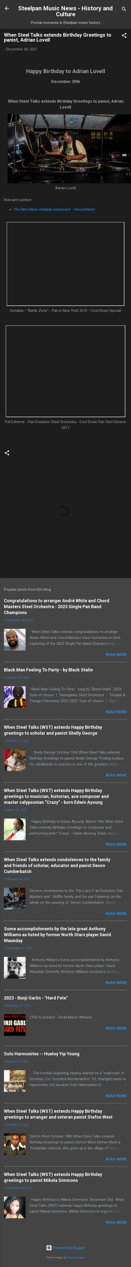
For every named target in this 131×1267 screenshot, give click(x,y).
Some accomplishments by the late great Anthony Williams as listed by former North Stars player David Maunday (57, 934)
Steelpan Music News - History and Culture (65, 11)
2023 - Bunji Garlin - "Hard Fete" (36, 997)
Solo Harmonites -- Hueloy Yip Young (42, 1053)
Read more (116, 654)
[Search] (124, 9)
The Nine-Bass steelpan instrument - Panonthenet (54, 209)
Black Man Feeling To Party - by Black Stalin (48, 669)
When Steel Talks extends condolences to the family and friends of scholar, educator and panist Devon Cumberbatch (57, 865)
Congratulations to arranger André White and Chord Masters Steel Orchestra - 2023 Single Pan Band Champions (56, 606)
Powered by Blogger (65, 1248)
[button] (124, 36)
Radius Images (76, 1257)
